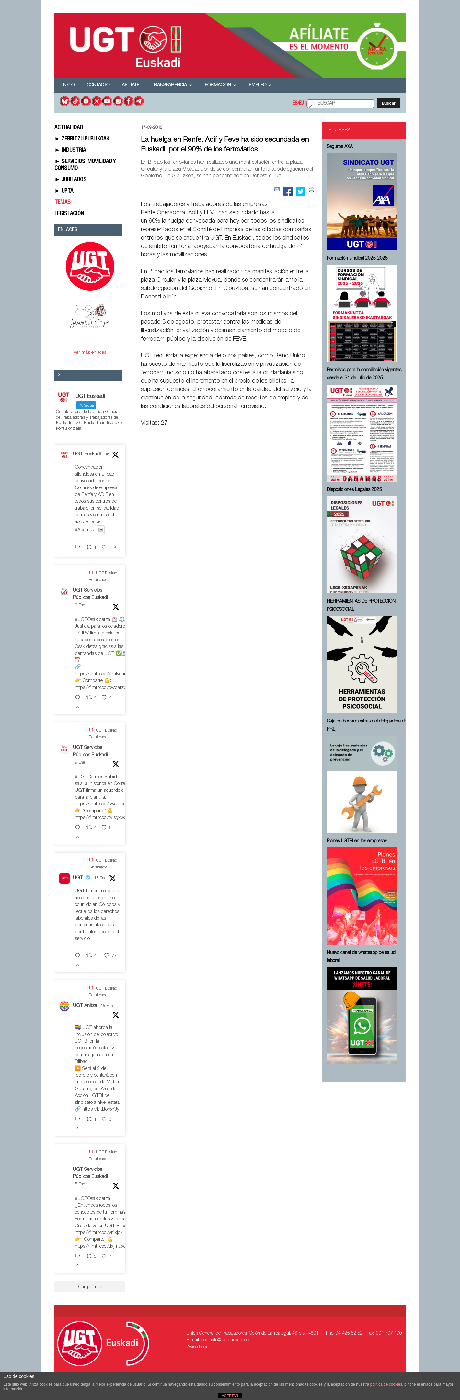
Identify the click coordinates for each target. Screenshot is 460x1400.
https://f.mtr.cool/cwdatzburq (104, 687)
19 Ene (79, 605)
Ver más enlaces (90, 352)
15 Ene (107, 1006)
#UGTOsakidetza (92, 619)
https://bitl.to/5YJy (100, 1109)
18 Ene (100, 878)
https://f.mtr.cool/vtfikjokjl (100, 1232)
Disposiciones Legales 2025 (354, 490)
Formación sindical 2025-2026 (357, 258)
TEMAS (62, 203)
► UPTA (63, 191)
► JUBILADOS (70, 180)
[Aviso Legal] (198, 1347)
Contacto (98, 85)
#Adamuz (85, 530)
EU (301, 103)
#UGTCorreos (89, 777)
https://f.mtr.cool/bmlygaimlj (103, 674)
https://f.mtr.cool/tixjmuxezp (103, 1246)
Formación (220, 85)
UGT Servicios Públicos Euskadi (90, 594)
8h (107, 454)
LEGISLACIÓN (69, 214)
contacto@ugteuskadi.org (226, 1340)
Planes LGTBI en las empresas (357, 841)
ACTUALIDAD (68, 128)
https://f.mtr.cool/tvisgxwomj (103, 817)
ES (295, 103)
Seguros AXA (340, 147)
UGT (78, 878)
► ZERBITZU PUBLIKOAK (81, 139)
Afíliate (130, 85)
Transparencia (172, 85)
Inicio (68, 85)
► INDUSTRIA (70, 150)
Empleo (260, 85)
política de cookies (386, 1384)
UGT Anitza (85, 1005)
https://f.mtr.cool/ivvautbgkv (103, 804)
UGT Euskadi (87, 454)
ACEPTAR (230, 1396)
